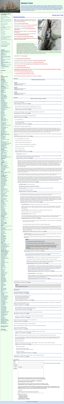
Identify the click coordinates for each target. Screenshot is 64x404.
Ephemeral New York (4, 102)
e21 (1, 140)
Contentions (3, 261)
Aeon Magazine (3, 92)
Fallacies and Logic (3, 53)
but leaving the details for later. (38, 62)
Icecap (2, 230)
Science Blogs (3, 240)
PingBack (15, 82)
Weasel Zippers (3, 215)
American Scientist (4, 227)
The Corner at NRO (4, 299)
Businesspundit (3, 136)
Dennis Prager (3, 266)
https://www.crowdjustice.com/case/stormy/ (21, 291)
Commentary (3, 260)
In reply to (15, 366)
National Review (3, 203)
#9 (14, 321)
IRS (43, 276)
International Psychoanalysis (5, 246)
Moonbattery (3, 202)
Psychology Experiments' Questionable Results (4, 46)
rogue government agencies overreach (23, 67)
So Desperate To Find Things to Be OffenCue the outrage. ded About (25, 39)
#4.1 (16, 151)
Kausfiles (2, 200)
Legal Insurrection (3, 166)
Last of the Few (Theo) (4, 82)
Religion (2, 63)
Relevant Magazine (4, 223)
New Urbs (2, 113)
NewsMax (2, 282)
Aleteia (2, 93)
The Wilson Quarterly (4, 314)
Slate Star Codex (3, 250)
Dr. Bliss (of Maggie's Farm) (5, 244)
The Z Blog (2, 130)
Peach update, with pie (4, 24)
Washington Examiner (4, 319)
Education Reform (3, 153)
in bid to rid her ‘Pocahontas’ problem (39, 60)
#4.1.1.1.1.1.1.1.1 (27, 250)
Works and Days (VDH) (4, 323)
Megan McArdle (3, 145)
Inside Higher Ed (3, 155)
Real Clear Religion (4, 222)
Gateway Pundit (3, 193)
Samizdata (2, 83)
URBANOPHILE (3, 131)
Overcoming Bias (3, 115)
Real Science (3, 239)
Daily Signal (3, 263)
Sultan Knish (3, 210)
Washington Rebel (4, 214)
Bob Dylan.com (3, 88)
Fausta (2, 191)
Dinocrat (2, 187)
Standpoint (2, 293)
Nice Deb (2, 205)
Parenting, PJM (3, 248)
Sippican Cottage (3, 118)
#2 (14, 113)
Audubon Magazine (4, 98)
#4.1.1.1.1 (21, 191)
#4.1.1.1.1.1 (22, 201)
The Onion (2, 160)
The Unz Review (3, 310)
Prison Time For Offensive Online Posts (26, 71)
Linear (40, 98)
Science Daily (3, 241)
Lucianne (2, 276)
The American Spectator (4, 296)
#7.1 (16, 309)
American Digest (3, 94)
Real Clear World (3, 289)
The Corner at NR (3, 298)
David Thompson (3, 80)
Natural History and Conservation (5, 59)
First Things (2, 218)
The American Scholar (4, 295)
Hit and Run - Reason (4, 196)
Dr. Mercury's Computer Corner (5, 52)
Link (19, 103)
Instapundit (2, 108)
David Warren (3, 81)
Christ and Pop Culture (4, 217)
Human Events (3, 274)
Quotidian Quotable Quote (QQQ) (5, 62)
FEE (1, 268)
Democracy (2, 186)
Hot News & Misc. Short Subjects (5, 56)
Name (14, 361)
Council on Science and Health (5, 172)
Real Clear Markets (4, 147)
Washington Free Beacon (5, 320)
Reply (29, 103)
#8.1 (16, 317)
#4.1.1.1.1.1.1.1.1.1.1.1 (32, 270)
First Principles (3, 269)
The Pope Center (3, 157)
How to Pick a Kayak (4, 41)
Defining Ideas (3, 265)
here (41, 377)
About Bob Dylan (3, 87)
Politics (2, 61)
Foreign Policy (3, 270)
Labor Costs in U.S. (3, 33)
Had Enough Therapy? (4, 245)
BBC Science (3, 228)
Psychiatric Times (3, 249)
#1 (14, 103)
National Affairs (3, 278)
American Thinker (3, 255)
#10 (14, 328)
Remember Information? (23, 395)
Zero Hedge (3, 148)
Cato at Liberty (3, 184)
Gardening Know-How (4, 105)
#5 (14, 282)
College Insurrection (4, 152)
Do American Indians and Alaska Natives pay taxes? (35, 241)
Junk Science (3, 231)
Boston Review (3, 257)
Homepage (15, 364)
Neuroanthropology (4, 247)
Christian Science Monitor (5, 258)
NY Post (2, 283)
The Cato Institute (3, 297)
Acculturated (3, 91)
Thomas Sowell (3, 315)
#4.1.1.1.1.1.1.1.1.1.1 (31, 263)
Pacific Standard (3, 284)
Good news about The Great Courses (6, 36)
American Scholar (3, 95)
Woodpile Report (3, 133)
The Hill (2, 305)
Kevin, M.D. (2, 173)
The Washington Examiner (5, 311)
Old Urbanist (3, 114)
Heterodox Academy (4, 154)
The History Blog (3, 128)
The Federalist (3, 303)
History (2, 55)
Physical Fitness (3, 60)
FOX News (2, 271)
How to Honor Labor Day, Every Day (6, 19)
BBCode (19, 394)
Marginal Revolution (4, 144)
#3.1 (16, 123)
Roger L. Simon (3, 208)
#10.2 (16, 343)
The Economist (3, 300)
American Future (3, 178)
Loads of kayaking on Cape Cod (5, 44)
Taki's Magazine (3, 120)
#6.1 (16, 299)
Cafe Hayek (2, 137)
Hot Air (2, 197)
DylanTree (2, 89)
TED (1, 121)
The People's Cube (4, 161)
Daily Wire (2, 264)
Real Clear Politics (4, 288)
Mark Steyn (2, 201)
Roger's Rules (3, 291)
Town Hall (2, 316)
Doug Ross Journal (4, 188)
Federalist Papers (3, 267)
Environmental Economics (5, 141)
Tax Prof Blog (3, 170)
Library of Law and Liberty (5, 167)
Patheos (2, 220)
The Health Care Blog (4, 175)
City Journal (3, 259)
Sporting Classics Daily (4, 119)
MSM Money (3, 146)
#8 (14, 313)
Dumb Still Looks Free (4, 189)
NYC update (2, 25)
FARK (2, 159)
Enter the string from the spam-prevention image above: (28, 391)
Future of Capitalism (4, 192)
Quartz (2, 287)
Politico (2, 286)
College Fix (2, 151)
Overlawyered (3, 169)
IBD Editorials (3, 275)
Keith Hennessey (3, 142)
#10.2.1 (18, 352)
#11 (14, 356)
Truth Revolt (3, 318)
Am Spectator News (4, 251)
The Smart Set (3, 129)
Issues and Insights (4, 198)
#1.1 (16, 109)
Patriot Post (2, 285)
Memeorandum (3, 277)
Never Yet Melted (3, 204)
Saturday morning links (19, 17)
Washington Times (4, 321)
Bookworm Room (3, 183)
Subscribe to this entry (23, 397)
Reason (2, 290)
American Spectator (4, 96)
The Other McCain (4, 212)
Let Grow (2, 110)
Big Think (2, 99)
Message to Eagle (3, 233)
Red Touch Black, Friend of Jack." (23, 34)
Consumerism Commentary (5, 139)
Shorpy (2, 117)
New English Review (4, 281)
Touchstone (2, 224)
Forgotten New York (4, 103)
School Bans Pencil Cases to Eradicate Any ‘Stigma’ (25, 73)
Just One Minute (3, 199)
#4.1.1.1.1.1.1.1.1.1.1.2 (32, 278)
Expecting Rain (3, 90)
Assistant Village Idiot (4, 97)
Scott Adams (3, 116)
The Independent (3, 306)
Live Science (3, 232)
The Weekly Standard (4, 313)
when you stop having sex (29, 26)
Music (2, 58)
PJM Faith (2, 221)
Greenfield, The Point (4, 195)
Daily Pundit (3, 185)
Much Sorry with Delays (4, 16)
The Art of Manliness (4, 122)
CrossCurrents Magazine (5, 262)
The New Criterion (4, 307)
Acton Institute (3, 216)
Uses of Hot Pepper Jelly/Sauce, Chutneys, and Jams (5, 38)
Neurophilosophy (3, 236)
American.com (3, 256)
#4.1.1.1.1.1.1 (24, 217)
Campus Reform (3, 150)
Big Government (3, 182)
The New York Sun (4, 309)
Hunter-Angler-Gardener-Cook (5, 107)
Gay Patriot (2, 194)
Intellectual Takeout (4, 109)
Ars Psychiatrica (3, 243)
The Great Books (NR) (4, 127)
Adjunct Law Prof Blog (4, 165)
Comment (15, 368)
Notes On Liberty (3, 206)
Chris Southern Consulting (31, 401)
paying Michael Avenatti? (21, 65)
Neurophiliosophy (3, 235)
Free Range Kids (3, 104)
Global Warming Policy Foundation (6, 229)
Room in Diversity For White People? (24, 58)
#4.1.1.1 (19, 181)
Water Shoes (2, 32)
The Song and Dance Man (4, 66)
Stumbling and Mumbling (5, 85)
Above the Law (3, 164)
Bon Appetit (2, 100)
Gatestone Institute (4, 273)
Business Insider (3, 135)
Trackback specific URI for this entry (38, 79)
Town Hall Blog (3, 317)
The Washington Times (4, 312)
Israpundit (2, 77)
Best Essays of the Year (4, 51)
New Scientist (3, 237)
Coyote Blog (3, 101)
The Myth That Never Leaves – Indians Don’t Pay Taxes (29, 186)
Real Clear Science (4, 238)
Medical (2, 57)
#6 (14, 293)
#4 (14, 136)
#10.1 (16, 332)
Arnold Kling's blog (4, 181)
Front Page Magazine (4, 272)
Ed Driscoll (2, 190)
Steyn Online (3, 294)
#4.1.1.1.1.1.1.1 (26, 231)
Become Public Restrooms (23, 23)
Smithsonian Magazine (4, 292)
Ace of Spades (3, 176)
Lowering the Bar (3, 168)
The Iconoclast (3, 211)
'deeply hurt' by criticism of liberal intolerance (25, 36)
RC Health (2, 174)
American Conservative (4, 177)
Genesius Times (3, 106)
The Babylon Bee (3, 123)
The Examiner (3, 301)
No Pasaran (3, 78)
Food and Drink (3, 54)
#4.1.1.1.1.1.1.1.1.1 (29, 254)
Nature (2, 234)
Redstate (2, 207)
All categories (3, 68)
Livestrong (2, 111)
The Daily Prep (3, 126)
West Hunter (3, 132)
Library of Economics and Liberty (6, 143)
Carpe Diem (3, 138)
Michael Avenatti (17, 289)
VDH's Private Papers (4, 213)
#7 (14, 304)
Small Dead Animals (4, 84)
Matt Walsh (2, 112)
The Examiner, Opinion (4, 302)
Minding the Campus (4, 156)
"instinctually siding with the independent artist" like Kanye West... (36, 63)
